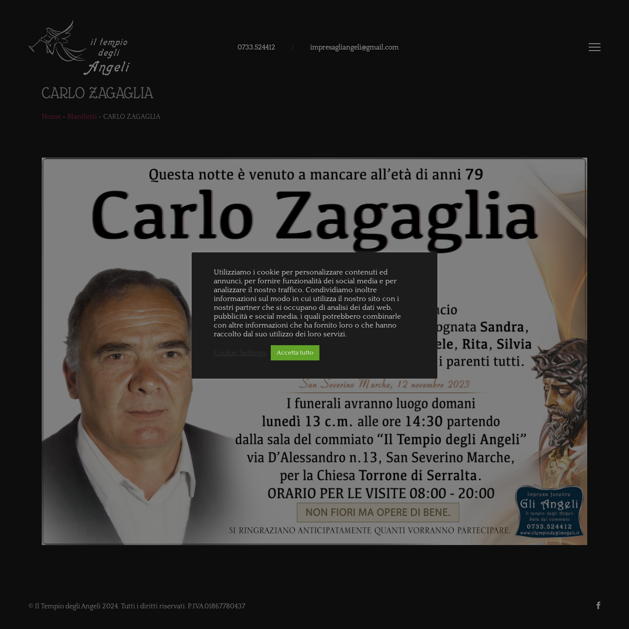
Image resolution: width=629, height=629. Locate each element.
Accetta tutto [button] (295, 352)
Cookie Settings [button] (240, 353)
